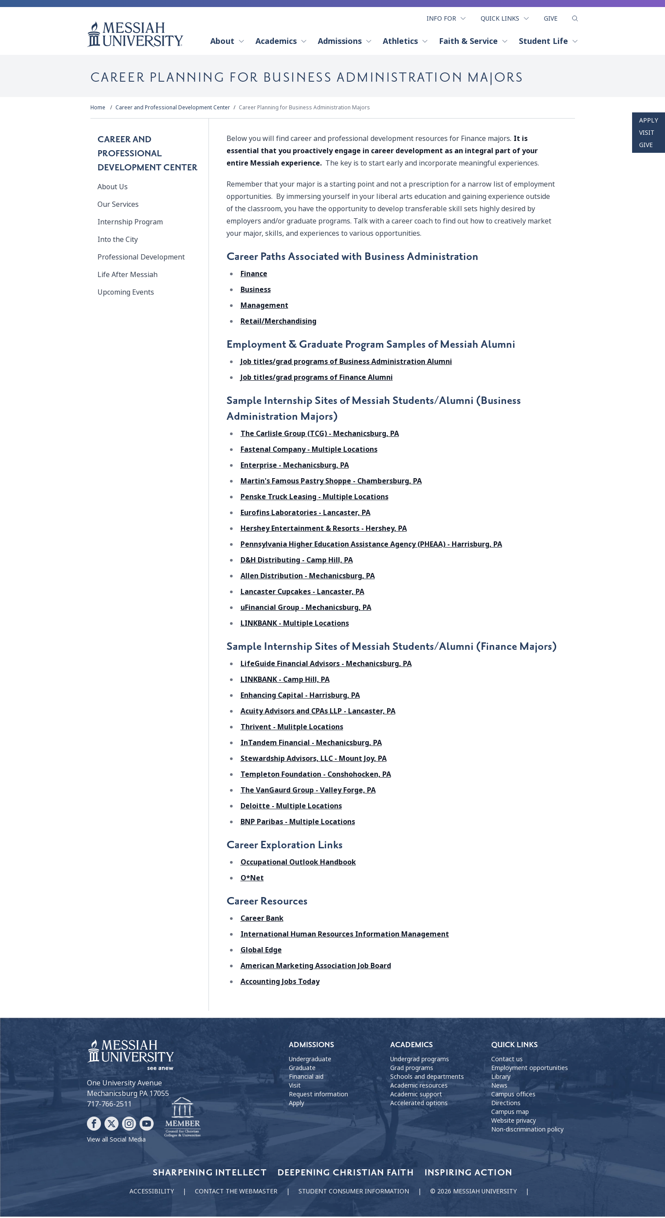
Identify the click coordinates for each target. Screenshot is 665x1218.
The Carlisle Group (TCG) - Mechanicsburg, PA (320, 435)
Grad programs (411, 1069)
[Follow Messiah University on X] (111, 1125)
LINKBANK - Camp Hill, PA (285, 681)
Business (256, 291)
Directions (506, 1104)
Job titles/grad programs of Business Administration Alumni (346, 363)
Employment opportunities (529, 1069)
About (227, 39)
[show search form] (575, 17)
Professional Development (141, 259)
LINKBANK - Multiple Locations (295, 625)
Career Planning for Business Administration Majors (304, 109)
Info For (447, 16)
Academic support (416, 1096)
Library (500, 1078)
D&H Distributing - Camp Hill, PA (297, 562)
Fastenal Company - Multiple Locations (309, 451)
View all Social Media (116, 1140)
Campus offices (513, 1096)
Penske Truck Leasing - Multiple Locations (314, 499)
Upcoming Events (125, 294)
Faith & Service (473, 39)
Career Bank (262, 920)
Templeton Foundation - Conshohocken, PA (316, 776)
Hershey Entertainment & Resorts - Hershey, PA (324, 530)
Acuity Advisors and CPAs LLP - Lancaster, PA (318, 713)
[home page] (135, 32)
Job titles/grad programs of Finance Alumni (317, 379)
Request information (318, 1096)
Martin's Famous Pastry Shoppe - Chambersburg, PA (331, 483)
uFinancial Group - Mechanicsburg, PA (306, 609)
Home (97, 109)
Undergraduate (310, 1060)
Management (264, 307)
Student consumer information (353, 1192)
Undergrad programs (419, 1060)
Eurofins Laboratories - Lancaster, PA (305, 514)
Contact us (507, 1060)
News (499, 1087)
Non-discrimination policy (527, 1131)
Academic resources (419, 1087)
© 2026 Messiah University (473, 1192)
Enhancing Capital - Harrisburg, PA (300, 697)
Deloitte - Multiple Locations (291, 808)
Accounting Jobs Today (280, 983)
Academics (281, 39)
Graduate (302, 1069)
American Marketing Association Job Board (316, 967)
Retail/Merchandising (278, 323)
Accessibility (151, 1192)
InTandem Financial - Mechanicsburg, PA (311, 744)
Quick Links (505, 16)
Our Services (118, 206)
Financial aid (306, 1078)
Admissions (345, 39)
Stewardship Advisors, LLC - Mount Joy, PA (314, 760)
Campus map (510, 1113)
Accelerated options (419, 1104)
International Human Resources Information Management (345, 936)
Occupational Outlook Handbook (298, 864)
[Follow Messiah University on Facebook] (94, 1125)
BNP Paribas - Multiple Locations (298, 823)
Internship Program (130, 224)
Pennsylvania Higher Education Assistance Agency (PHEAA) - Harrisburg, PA (371, 546)
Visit (646, 132)
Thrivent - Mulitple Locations (292, 729)
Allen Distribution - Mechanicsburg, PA (308, 578)
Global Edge (261, 952)
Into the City (117, 241)
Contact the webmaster (236, 1192)
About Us (112, 189)
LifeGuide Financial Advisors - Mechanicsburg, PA (326, 665)
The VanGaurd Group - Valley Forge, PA (308, 792)
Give (550, 16)
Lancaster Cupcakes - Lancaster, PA (302, 593)
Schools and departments (427, 1078)
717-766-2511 (109, 1105)
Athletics (405, 39)
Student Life (549, 39)
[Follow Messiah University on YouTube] (147, 1125)
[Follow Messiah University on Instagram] (129, 1125)
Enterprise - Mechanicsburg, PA (295, 467)
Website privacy (513, 1122)
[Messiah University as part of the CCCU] (182, 1119)
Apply (648, 120)
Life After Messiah (127, 276)
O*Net (252, 880)
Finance (254, 275)
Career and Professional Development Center (172, 109)
